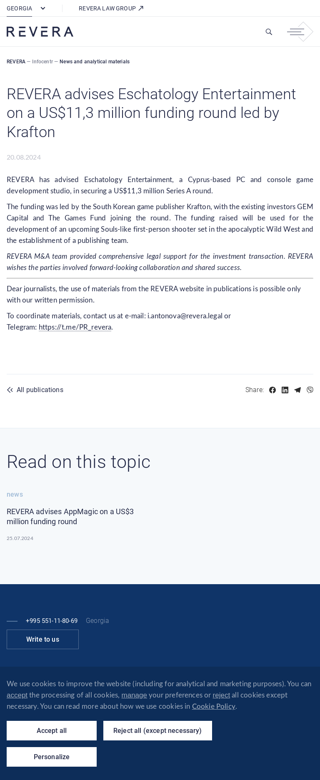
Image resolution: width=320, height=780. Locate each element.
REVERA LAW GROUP (111, 8)
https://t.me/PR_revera (75, 327)
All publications (40, 390)
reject (221, 695)
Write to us (42, 639)
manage (134, 695)
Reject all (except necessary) (157, 731)
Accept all (52, 731)
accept (17, 695)
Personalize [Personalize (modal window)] (52, 757)
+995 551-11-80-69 (52, 621)
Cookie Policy (213, 706)
